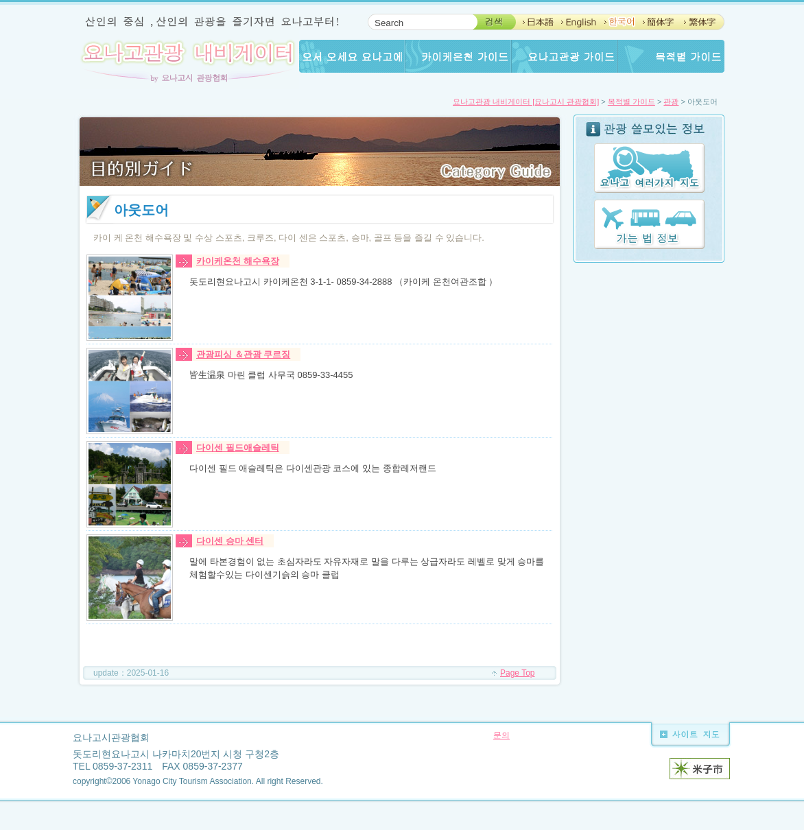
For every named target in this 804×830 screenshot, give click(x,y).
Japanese (537, 22)
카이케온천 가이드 (458, 56)
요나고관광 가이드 (565, 56)
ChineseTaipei (698, 22)
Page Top (517, 673)
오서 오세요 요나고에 (352, 56)
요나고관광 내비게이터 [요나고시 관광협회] (526, 101)
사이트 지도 (686, 734)
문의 (501, 735)
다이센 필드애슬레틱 (237, 447)
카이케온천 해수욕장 (237, 261)
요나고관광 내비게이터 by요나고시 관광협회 (189, 59)
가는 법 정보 (649, 224)
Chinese (657, 22)
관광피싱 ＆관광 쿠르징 (243, 354)
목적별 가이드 (631, 101)
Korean (618, 22)
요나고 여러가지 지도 (649, 168)
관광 (670, 101)
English (578, 22)
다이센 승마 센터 (229, 541)
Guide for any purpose (671, 56)
